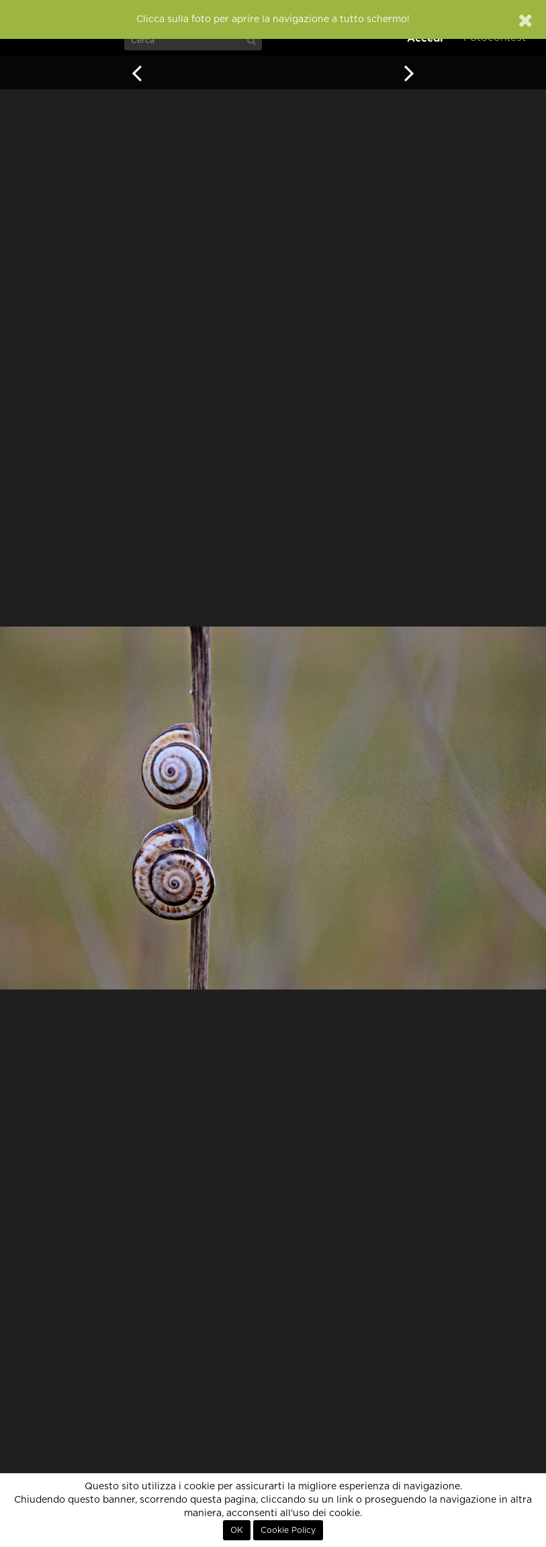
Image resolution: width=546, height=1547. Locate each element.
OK (236, 1530)
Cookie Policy (288, 1530)
